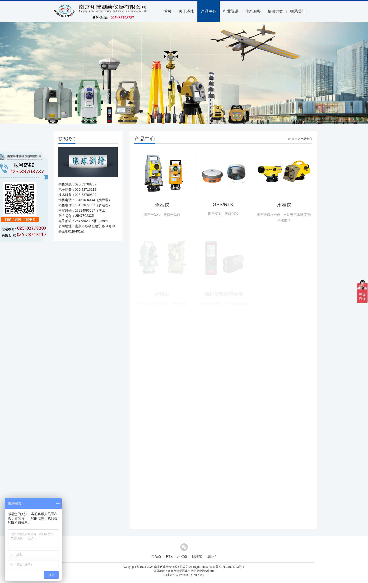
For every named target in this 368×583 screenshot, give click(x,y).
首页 (168, 11)
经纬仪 (197, 556)
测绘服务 (253, 11)
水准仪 (284, 205)
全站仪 (162, 205)
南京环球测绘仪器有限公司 (171, 567)
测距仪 (212, 556)
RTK (169, 556)
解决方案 (275, 11)
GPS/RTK (223, 204)
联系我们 (297, 11)
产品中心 (208, 11)
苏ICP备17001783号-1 (230, 567)
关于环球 (186, 11)
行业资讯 (230, 11)
